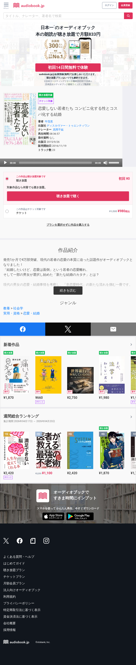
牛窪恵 (49, 121)
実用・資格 (11, 313)
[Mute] (105, 163)
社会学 (18, 308)
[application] (61, 163)
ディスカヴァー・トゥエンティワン (68, 125)
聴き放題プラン (14, 570)
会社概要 (9, 623)
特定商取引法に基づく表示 (22, 610)
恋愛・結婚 (31, 313)
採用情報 (9, 630)
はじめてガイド (14, 563)
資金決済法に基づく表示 (20, 616)
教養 (6, 308)
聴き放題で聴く (68, 196)
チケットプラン (14, 577)
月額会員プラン (14, 583)
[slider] (55, 163)
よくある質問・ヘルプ (18, 557)
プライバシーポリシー (18, 603)
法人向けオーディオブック (22, 590)
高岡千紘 (58, 129)
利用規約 (9, 596)
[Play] (5, 163)
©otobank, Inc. (43, 642)
